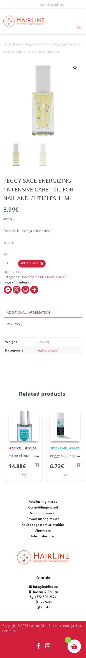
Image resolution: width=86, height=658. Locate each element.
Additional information (28, 312)
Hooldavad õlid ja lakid (37, 277)
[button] (5, 254)
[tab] (43, 313)
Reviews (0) (16, 324)
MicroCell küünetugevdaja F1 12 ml (35, 455)
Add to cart (29, 263)
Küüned (45, 44)
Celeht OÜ (9, 631)
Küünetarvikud (47, 350)
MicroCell (16, 448)
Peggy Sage (32, 44)
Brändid (18, 44)
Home (7, 44)
